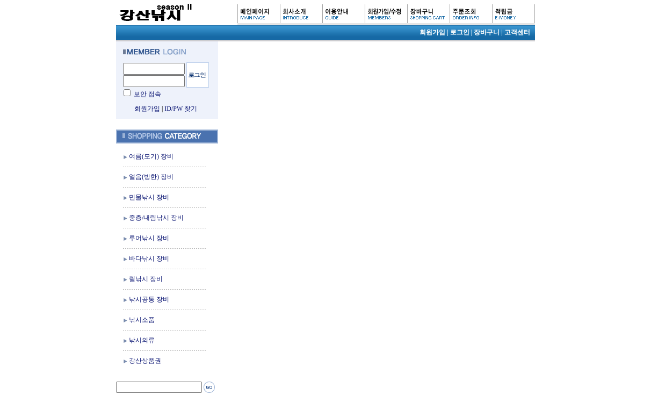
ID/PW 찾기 (180, 108)
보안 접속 (147, 94)
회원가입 (147, 108)
